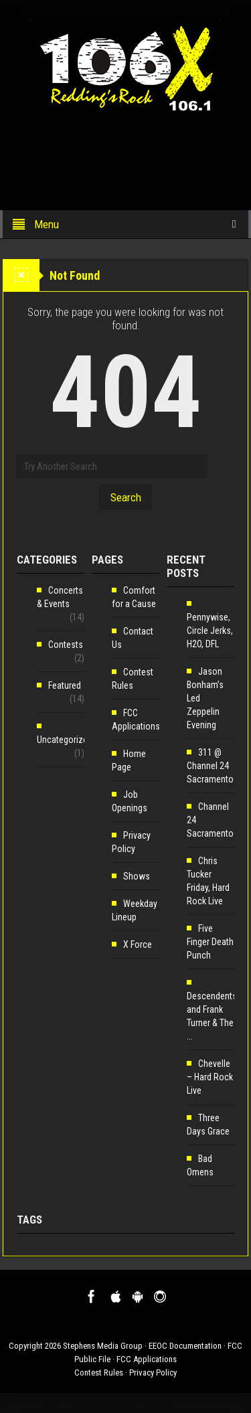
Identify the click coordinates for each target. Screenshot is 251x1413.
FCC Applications (136, 720)
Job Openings (129, 801)
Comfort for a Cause (134, 597)
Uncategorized (64, 739)
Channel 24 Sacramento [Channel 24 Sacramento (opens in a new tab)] (210, 820)
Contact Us (132, 638)
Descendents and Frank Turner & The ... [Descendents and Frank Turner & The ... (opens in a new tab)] (212, 1016)
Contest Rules (132, 679)
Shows (136, 876)
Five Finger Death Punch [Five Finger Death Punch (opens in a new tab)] (210, 942)
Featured (64, 685)
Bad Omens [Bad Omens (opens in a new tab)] (200, 1165)
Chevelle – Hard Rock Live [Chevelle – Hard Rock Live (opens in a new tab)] (210, 1077)
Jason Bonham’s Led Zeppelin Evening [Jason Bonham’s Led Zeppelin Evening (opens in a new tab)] (205, 698)
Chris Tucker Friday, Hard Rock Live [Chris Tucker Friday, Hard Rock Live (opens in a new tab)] (208, 880)
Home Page (129, 760)
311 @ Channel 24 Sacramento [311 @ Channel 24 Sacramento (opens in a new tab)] (210, 765)
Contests (65, 644)
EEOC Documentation (185, 1346)
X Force (137, 944)
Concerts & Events (60, 597)
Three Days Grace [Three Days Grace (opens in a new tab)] (208, 1124)
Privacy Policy (131, 842)
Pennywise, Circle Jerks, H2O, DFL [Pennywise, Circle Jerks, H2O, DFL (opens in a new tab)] (210, 630)
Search (125, 497)
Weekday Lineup (134, 910)
